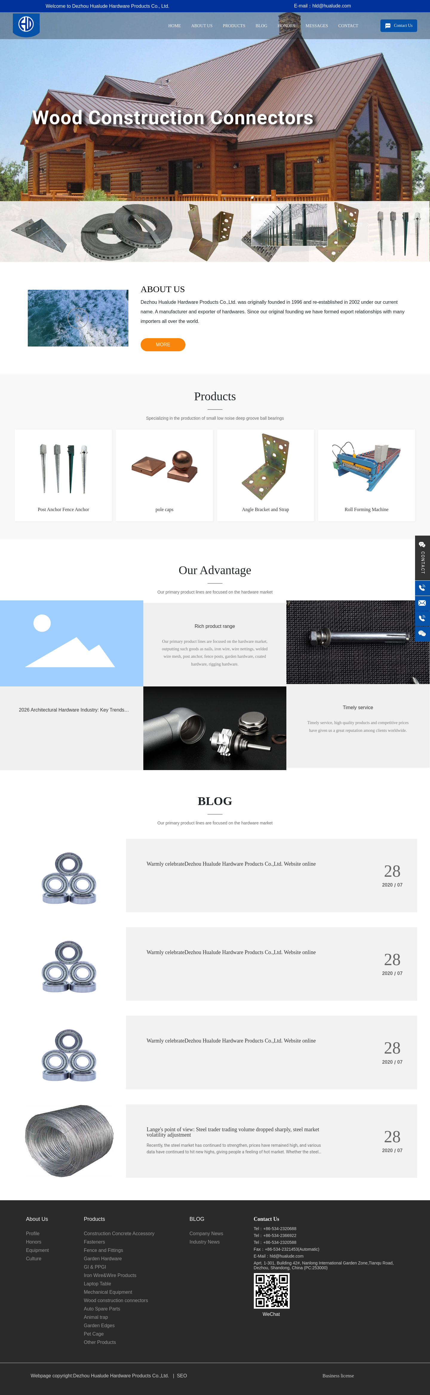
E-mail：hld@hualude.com (322, 5)
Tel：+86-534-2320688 (275, 1228)
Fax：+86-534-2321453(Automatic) (287, 1249)
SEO (182, 1375)
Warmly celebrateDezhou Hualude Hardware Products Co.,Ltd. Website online (231, 864)
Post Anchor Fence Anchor (63, 509)
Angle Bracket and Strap (265, 509)
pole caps (164, 509)
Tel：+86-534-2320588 (275, 1242)
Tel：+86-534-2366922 (275, 1235)
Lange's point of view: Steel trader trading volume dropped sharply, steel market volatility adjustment (233, 1132)
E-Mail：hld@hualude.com (279, 1256)
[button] (252, 197)
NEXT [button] (358, 225)
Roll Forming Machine (366, 509)
